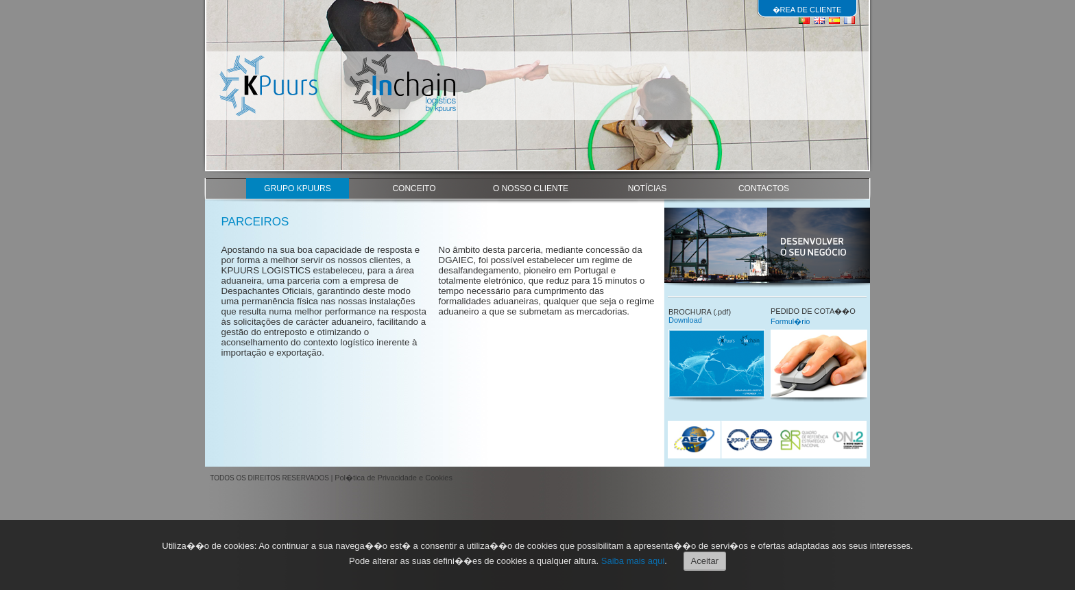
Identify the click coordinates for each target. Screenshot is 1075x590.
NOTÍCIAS (647, 188)
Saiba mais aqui (633, 561)
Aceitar (704, 561)
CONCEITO (413, 188)
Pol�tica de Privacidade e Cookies (393, 478)
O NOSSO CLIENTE (530, 188)
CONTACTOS (763, 188)
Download (685, 320)
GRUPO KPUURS (297, 188)
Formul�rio (790, 321)
